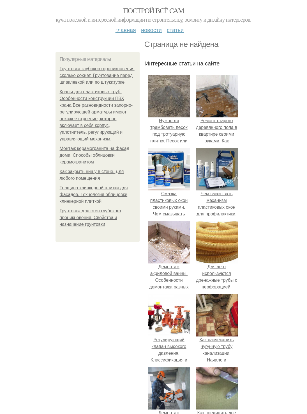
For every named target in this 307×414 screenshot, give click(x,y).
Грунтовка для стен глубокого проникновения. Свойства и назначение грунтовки (90, 217)
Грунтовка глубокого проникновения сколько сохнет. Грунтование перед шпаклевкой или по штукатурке (97, 75)
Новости (151, 30)
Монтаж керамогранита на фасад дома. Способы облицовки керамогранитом (95, 155)
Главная (126, 30)
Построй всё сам (153, 11)
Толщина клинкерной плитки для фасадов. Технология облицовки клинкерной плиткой (94, 194)
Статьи (175, 30)
